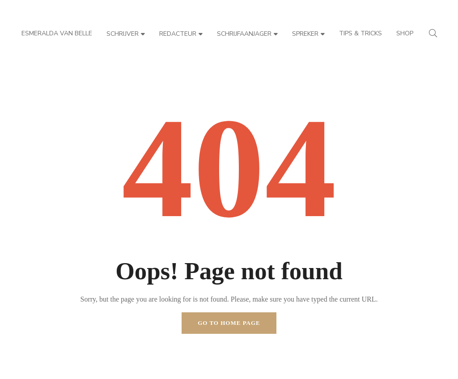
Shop (404, 33)
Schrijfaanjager (247, 34)
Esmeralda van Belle (56, 33)
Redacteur (181, 34)
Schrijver (125, 34)
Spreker (308, 34)
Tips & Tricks (360, 33)
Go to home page (229, 322)
